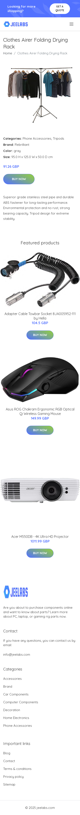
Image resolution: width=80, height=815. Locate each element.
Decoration (11, 710)
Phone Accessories (37, 138)
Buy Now (19, 179)
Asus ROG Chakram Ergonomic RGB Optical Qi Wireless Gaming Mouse (40, 411)
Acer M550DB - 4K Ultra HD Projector (40, 536)
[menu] (72, 24)
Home (7, 53)
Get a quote (59, 8)
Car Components (16, 694)
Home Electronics (16, 718)
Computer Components (20, 702)
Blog (6, 753)
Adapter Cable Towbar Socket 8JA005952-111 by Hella (40, 316)
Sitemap (9, 784)
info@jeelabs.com (16, 655)
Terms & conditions (17, 769)
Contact (9, 761)
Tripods (58, 138)
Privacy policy (13, 777)
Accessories (12, 679)
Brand (7, 686)
